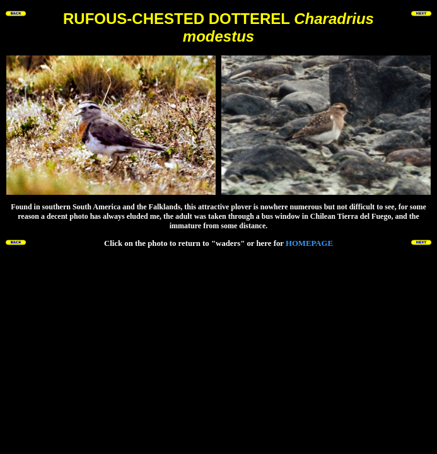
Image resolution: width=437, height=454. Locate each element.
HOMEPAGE (309, 243)
